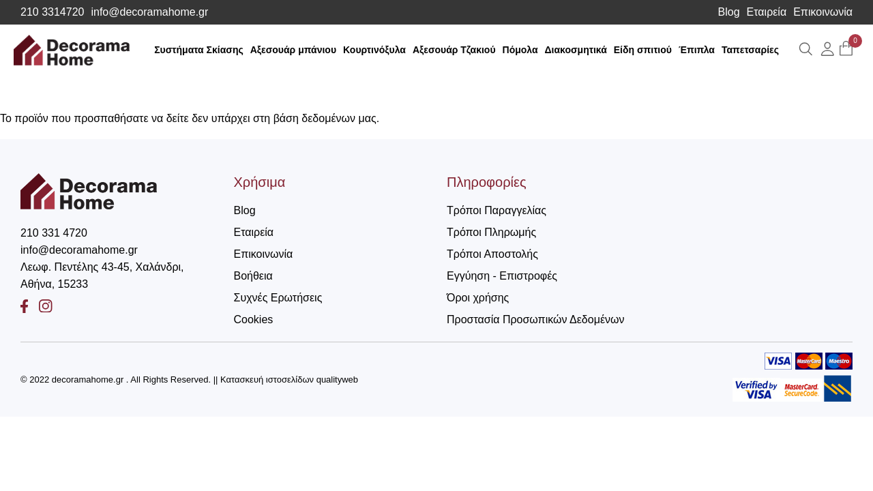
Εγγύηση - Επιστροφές (502, 276)
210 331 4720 (53, 233)
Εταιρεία (767, 12)
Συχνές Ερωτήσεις (278, 297)
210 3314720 (52, 12)
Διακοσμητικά (576, 49)
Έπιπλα (697, 49)
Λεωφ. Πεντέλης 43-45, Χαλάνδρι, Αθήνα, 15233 (102, 275)
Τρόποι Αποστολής (492, 254)
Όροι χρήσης (478, 297)
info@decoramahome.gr (149, 12)
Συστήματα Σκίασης (198, 49)
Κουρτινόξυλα (374, 49)
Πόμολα (520, 49)
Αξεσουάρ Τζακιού (454, 49)
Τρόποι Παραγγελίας (496, 210)
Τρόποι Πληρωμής (491, 232)
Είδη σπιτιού (643, 49)
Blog (729, 12)
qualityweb (337, 379)
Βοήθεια (253, 276)
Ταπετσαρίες (750, 49)
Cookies (253, 319)
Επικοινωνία (823, 12)
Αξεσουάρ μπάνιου (293, 49)
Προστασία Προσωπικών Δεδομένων (536, 319)
